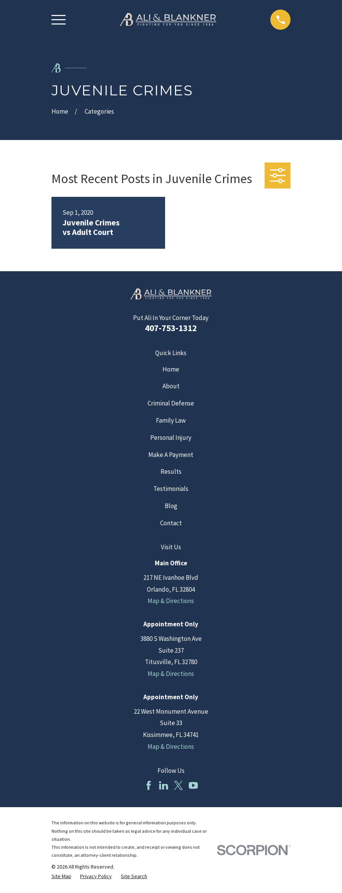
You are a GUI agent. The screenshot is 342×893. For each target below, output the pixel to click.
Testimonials (170, 488)
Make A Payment (170, 455)
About (171, 386)
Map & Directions (171, 601)
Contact (171, 523)
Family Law (171, 420)
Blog (171, 506)
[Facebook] (148, 785)
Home (170, 369)
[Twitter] (178, 785)
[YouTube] (193, 785)
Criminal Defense (171, 403)
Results (171, 471)
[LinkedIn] (163, 785)
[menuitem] (61, 877)
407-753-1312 (171, 327)
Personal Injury (170, 437)
